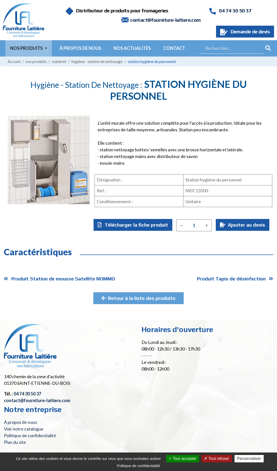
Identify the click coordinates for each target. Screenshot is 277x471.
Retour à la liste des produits (138, 298)
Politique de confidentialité (30, 435)
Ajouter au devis (242, 225)
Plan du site (15, 442)
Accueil (14, 61)
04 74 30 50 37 (230, 10)
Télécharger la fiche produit (133, 225)
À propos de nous (80, 48)
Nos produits (36, 61)
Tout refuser (216, 458)
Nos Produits (26, 48)
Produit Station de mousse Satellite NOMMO (59, 278)
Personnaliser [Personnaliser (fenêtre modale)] (249, 458)
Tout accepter (183, 458)
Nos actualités (132, 48)
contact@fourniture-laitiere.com (165, 20)
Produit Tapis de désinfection (235, 278)
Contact (174, 48)
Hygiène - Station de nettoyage (97, 61)
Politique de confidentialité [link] (138, 466)
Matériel (59, 61)
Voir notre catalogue (23, 429)
